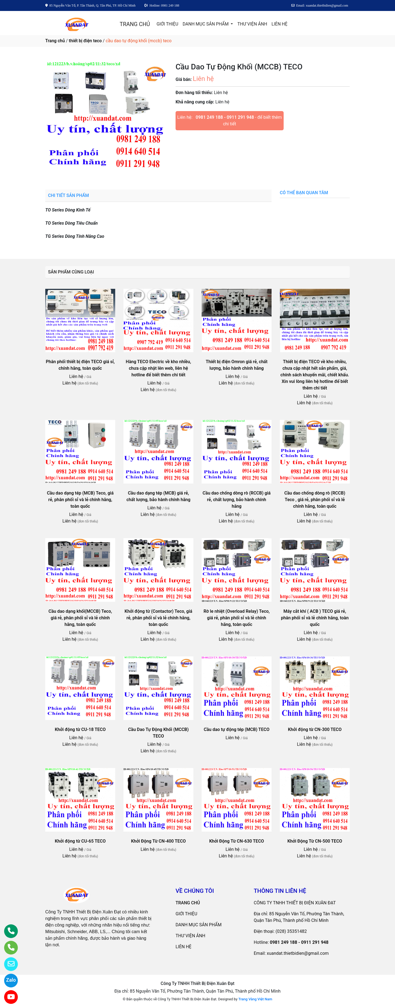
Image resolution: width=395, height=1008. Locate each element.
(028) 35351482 (291, 931)
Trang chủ (55, 40)
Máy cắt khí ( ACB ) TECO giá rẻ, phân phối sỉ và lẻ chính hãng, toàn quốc (315, 618)
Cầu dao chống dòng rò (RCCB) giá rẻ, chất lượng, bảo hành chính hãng (237, 499)
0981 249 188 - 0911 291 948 (225, 117)
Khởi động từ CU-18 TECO (80, 729)
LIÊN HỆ (279, 24)
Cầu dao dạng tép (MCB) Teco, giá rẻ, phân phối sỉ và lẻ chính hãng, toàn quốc (80, 499)
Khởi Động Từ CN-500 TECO (314, 841)
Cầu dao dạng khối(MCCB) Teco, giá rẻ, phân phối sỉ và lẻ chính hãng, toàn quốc (80, 618)
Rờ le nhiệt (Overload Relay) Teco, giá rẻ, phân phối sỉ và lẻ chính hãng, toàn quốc (237, 618)
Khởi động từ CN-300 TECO (315, 729)
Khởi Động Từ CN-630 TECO (236, 841)
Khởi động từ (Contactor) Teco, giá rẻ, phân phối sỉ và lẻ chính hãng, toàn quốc (158, 618)
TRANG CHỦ (135, 24)
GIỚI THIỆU (167, 24)
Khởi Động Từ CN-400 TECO (158, 841)
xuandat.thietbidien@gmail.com (298, 953)
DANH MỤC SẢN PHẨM (206, 24)
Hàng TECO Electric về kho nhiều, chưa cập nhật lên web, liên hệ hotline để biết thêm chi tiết (158, 368)
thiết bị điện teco (85, 40)
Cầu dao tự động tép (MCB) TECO (236, 729)
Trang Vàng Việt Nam (255, 999)
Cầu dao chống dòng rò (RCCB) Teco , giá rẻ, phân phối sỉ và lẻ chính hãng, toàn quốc (314, 499)
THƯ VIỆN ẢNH (252, 24)
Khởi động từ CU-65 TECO (80, 841)
